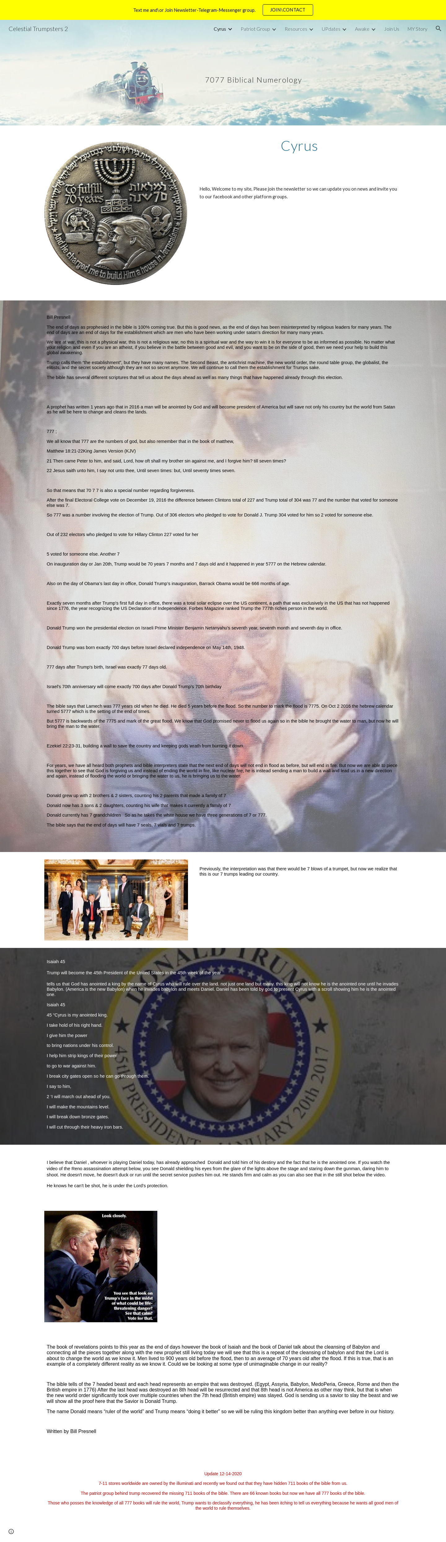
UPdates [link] (331, 29)
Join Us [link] (391, 29)
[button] (438, 28)
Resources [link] (296, 29)
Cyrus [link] (220, 29)
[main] (253, 72)
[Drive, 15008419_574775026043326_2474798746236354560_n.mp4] (315, 1266)
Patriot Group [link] (255, 29)
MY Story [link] (417, 29)
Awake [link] (362, 29)
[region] (223, 10)
